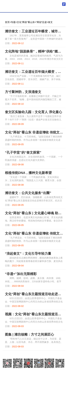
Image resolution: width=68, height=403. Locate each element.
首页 (7, 22)
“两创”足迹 (41, 22)
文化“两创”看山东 (25, 22)
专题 (13, 22)
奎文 (50, 22)
